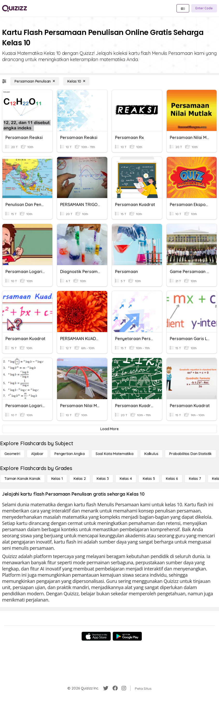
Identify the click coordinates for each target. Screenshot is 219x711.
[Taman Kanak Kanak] (22, 478)
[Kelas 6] (171, 478)
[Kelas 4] (125, 478)
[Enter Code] (204, 8)
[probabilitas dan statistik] (190, 454)
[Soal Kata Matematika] (114, 454)
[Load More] (109, 429)
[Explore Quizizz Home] (14, 8)
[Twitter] (105, 688)
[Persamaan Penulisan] (34, 81)
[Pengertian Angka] (69, 454)
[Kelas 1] (57, 478)
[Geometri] (12, 454)
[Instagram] (124, 688)
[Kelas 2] (79, 478)
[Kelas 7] (195, 478)
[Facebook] (115, 688)
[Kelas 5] (148, 478)
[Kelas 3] (102, 478)
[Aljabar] (37, 454)
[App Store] (96, 636)
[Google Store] (127, 636)
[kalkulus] (151, 454)
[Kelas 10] (76, 81)
